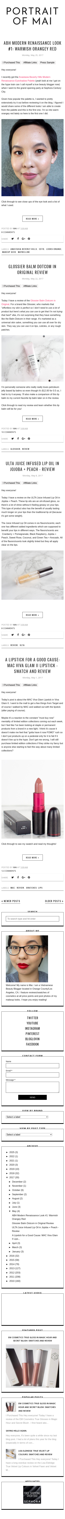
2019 (12, 1169)
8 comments (8, 232)
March (15, 1247)
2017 (12, 1177)
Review (26, 448)
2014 (12, 1264)
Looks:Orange (53, 248)
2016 (12, 1256)
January (16, 1251)
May (14, 1211)
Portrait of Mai (32, 17)
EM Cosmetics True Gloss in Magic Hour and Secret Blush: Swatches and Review (32, 1339)
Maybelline (24, 251)
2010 (12, 1281)
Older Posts (53, 901)
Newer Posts (12, 901)
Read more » (32, 218)
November (17, 1186)
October (16, 1190)
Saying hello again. (16, 1430)
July (14, 1203)
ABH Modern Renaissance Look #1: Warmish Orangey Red (32, 46)
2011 (12, 1277)
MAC (13, 887)
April (14, 1243)
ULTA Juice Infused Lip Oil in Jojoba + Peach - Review (32, 466)
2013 (12, 1268)
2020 (12, 1165)
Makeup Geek (9, 251)
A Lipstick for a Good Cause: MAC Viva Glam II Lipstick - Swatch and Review (32, 665)
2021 (12, 1160)
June (14, 1207)
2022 (12, 1156)
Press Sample (47, 62)
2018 (12, 1173)
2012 (12, 1272)
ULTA (22, 645)
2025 (12, 1152)
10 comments (8, 432)
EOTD (41, 248)
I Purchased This (11, 62)
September (17, 1194)
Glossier (15, 448)
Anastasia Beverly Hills (24, 248)
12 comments (8, 870)
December (17, 1182)
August (15, 1198)
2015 (12, 1260)
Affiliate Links (30, 62)
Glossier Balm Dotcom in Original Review (32, 269)
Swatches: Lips (34, 887)
